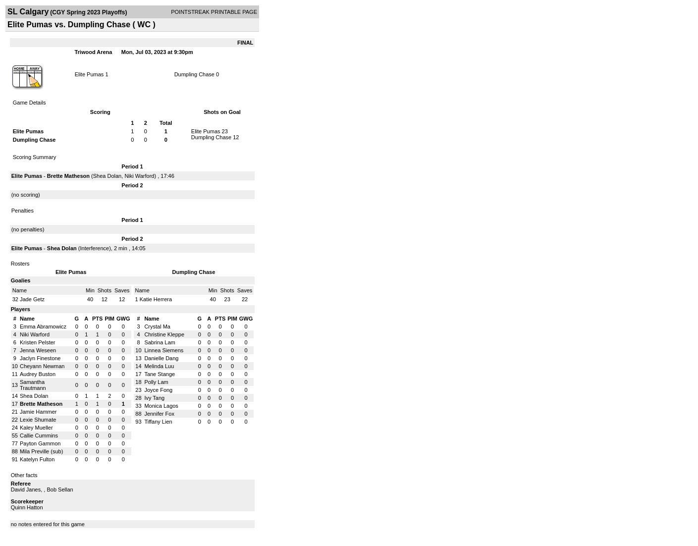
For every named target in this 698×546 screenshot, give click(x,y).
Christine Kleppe (164, 334)
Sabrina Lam (159, 342)
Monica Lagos (161, 406)
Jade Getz (32, 299)
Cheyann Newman (42, 366)
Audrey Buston (37, 374)
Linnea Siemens (163, 350)
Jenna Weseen (38, 350)
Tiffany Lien (158, 422)
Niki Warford (139, 176)
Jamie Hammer (38, 412)
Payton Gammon (40, 443)
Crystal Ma (157, 326)
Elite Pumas (89, 74)
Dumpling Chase (194, 74)
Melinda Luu (159, 366)
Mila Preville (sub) (41, 451)
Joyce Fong (158, 390)
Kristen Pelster (37, 342)
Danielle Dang (161, 358)
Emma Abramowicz (43, 326)
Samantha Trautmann (33, 385)
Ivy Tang (154, 398)
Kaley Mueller (36, 428)
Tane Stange (159, 374)
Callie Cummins (39, 435)
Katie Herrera (156, 299)
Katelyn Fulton (37, 459)
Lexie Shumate (38, 420)
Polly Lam (156, 382)
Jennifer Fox (159, 414)
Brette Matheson (68, 176)
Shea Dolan (107, 176)
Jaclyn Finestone (40, 358)
